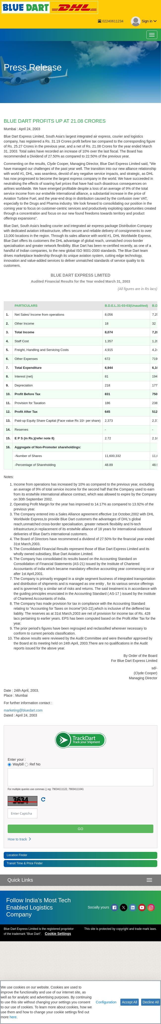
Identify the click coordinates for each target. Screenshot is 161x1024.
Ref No (33, 847)
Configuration (106, 1002)
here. (14, 1017)
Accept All (129, 1002)
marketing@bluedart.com (23, 793)
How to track (19, 922)
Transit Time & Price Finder (25, 946)
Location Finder (17, 938)
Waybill (16, 847)
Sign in (144, 21)
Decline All (151, 1002)
